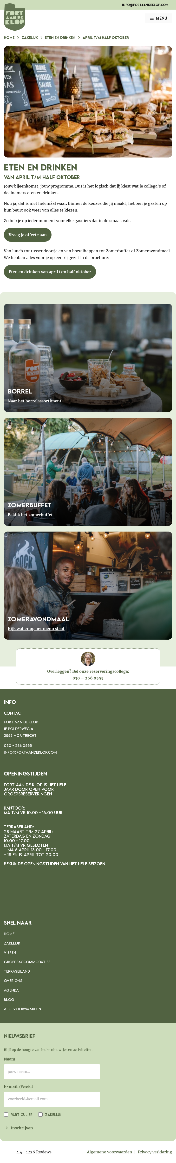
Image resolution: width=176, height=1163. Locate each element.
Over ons (13, 980)
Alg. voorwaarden (22, 1009)
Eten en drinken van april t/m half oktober (50, 271)
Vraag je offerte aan (28, 234)
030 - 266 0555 (18, 745)
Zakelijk (30, 37)
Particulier (21, 1114)
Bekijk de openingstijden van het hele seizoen (54, 863)
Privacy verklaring (155, 1152)
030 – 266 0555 (88, 678)
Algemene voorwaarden (109, 1152)
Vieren (10, 952)
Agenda (11, 990)
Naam (9, 1059)
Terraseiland (17, 971)
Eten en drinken (60, 37)
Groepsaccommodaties (27, 962)
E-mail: (18, 1087)
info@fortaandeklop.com (145, 5)
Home (9, 37)
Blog (9, 999)
